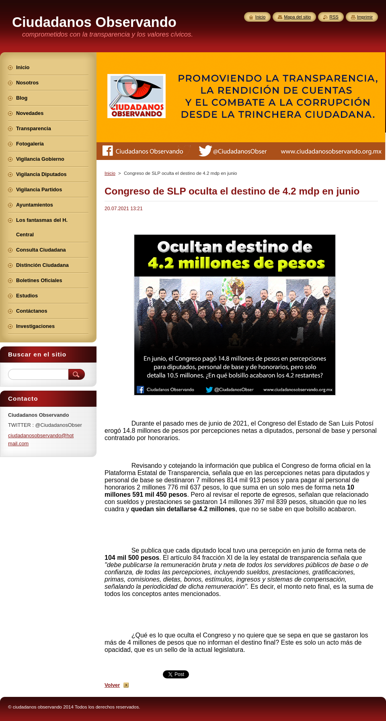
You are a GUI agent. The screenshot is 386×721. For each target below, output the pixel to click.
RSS (333, 16)
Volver (112, 685)
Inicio (110, 173)
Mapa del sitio (297, 16)
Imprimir (365, 16)
